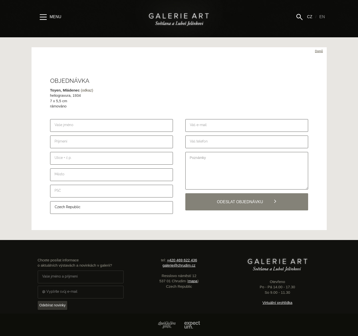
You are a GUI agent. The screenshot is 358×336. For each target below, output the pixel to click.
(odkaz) (87, 90)
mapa (192, 281)
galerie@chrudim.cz (179, 265)
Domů (319, 51)
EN (322, 17)
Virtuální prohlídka (277, 302)
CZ (309, 17)
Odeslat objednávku (246, 201)
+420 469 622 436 (182, 260)
